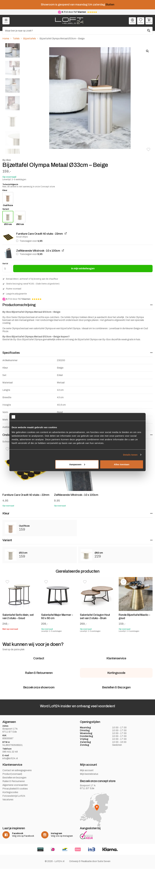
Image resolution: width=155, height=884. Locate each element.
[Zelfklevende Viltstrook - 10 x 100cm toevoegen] (17, 254)
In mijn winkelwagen (83, 268)
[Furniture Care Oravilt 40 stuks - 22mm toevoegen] (17, 241)
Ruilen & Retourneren (13, 800)
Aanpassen (77, 464)
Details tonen (130, 454)
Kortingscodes (10, 811)
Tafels (16, 38)
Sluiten (110, 4)
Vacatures (7, 818)
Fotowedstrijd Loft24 (13, 815)
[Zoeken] (77, 30)
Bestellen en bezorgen (14, 796)
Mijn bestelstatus (89, 793)
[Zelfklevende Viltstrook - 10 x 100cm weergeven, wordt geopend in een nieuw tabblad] (63, 250)
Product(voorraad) (12, 793)
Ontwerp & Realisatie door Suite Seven (89, 880)
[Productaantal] (7, 268)
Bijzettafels (29, 38)
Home (5, 38)
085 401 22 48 (10, 770)
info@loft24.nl (10, 777)
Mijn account (87, 789)
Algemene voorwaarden (15, 804)
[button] (148, 149)
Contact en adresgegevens (17, 789)
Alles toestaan (121, 464)
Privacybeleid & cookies (15, 807)
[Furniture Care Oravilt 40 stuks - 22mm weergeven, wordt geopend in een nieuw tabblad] (66, 233)
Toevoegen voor (29, 241)
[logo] (69, 21)
